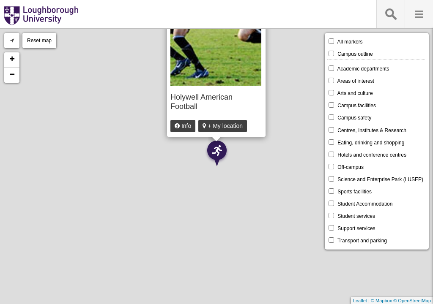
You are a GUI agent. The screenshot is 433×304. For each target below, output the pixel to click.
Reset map (39, 40)
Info (183, 125)
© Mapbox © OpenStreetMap (401, 300)
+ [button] (12, 60)
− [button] (12, 75)
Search (390, 14)
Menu (419, 14)
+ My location (223, 125)
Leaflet (360, 300)
